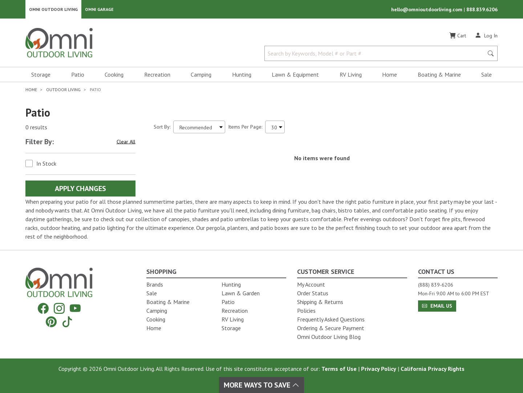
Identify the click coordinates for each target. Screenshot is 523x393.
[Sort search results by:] (199, 127)
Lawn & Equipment (295, 74)
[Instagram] (59, 308)
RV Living (351, 74)
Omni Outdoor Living (53, 9)
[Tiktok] (67, 322)
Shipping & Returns (320, 301)
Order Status (312, 293)
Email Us (437, 306)
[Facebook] (43, 308)
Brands (154, 284)
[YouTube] (75, 308)
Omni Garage (99, 9)
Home (389, 74)
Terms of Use (339, 368)
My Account (311, 284)
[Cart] (457, 36)
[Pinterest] (51, 322)
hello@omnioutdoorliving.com (427, 9)
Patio (77, 74)
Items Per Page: (245, 127)
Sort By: (162, 127)
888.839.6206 (482, 9)
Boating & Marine (439, 74)
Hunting (241, 74)
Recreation (157, 74)
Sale (486, 74)
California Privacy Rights (433, 368)
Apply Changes (80, 189)
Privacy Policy (378, 368)
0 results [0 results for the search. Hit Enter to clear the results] (36, 127)
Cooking (114, 74)
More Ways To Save (261, 385)
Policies (306, 310)
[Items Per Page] (275, 127)
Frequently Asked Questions (331, 319)
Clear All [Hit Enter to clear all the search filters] (126, 142)
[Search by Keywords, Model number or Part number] (376, 53)
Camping (201, 74)
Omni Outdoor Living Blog (329, 336)
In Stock (46, 163)
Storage (40, 74)
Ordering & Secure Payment (330, 328)
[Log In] (486, 35)
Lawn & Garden (241, 293)
